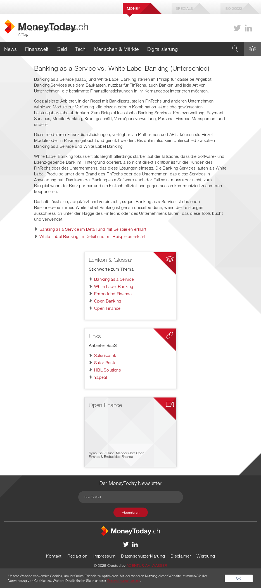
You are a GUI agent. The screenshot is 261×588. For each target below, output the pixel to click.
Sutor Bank (104, 362)
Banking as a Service (114, 279)
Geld (62, 49)
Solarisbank (105, 355)
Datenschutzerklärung (143, 555)
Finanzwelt (36, 49)
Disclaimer (180, 555)
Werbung (205, 555)
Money (133, 8)
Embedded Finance (113, 293)
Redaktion (77, 555)
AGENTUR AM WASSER (147, 565)
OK (238, 578)
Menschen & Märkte (116, 49)
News (10, 49)
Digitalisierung (162, 49)
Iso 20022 (233, 8)
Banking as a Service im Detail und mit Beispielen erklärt (92, 229)
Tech (80, 49)
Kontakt (54, 555)
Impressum (104, 555)
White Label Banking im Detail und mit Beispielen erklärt (92, 236)
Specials (184, 8)
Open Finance (107, 308)
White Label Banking (113, 286)
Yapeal (100, 377)
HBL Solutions (107, 369)
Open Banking (107, 300)
